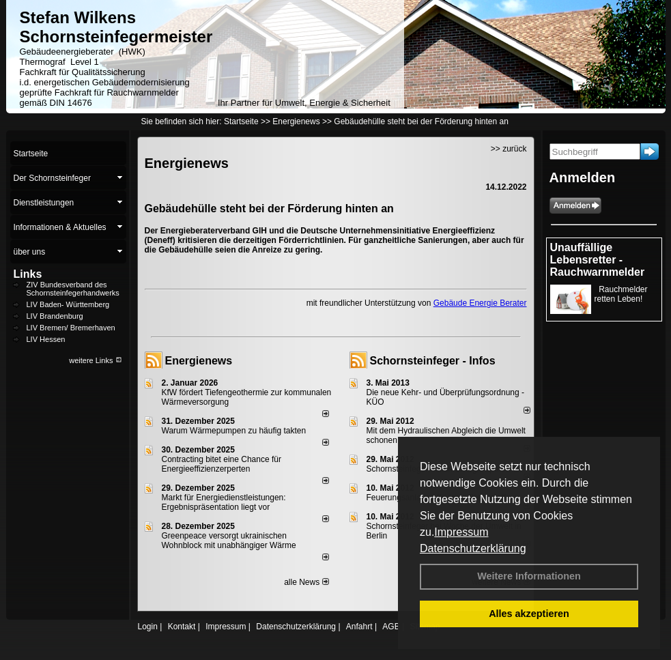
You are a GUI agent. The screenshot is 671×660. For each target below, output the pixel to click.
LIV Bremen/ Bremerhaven (71, 328)
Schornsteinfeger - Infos (433, 361)
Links (28, 274)
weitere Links (95, 360)
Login (148, 626)
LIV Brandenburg (55, 316)
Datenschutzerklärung (473, 548)
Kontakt (182, 626)
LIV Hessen (46, 339)
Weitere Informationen (529, 576)
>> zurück (509, 149)
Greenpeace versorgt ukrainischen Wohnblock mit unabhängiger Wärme (229, 540)
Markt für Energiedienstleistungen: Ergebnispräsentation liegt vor (224, 502)
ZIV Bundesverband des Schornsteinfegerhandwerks (73, 289)
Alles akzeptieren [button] (529, 613)
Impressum (461, 532)
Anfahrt (359, 626)
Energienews (199, 361)
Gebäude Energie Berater (480, 303)
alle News (306, 582)
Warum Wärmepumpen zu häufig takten (234, 430)
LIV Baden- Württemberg (68, 304)
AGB (390, 626)
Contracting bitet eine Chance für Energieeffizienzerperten (221, 464)
